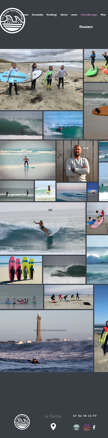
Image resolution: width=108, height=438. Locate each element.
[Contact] (86, 27)
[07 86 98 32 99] (85, 415)
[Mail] (76, 427)
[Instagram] (87, 427)
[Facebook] (94, 427)
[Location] (53, 426)
